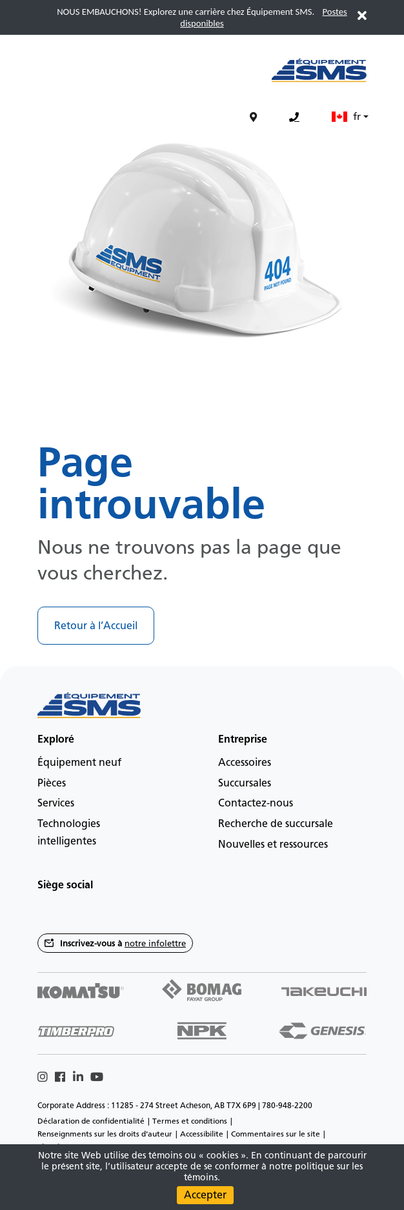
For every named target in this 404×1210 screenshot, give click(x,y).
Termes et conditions (189, 1121)
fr (346, 116)
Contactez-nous (255, 803)
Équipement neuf (79, 762)
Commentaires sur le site (275, 1133)
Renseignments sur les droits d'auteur (104, 1133)
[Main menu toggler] (33, 77)
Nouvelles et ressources (273, 844)
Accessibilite (201, 1133)
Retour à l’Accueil (95, 626)
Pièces (51, 783)
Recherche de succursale (275, 823)
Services (55, 803)
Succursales (244, 783)
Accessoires (244, 762)
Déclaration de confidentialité (91, 1121)
